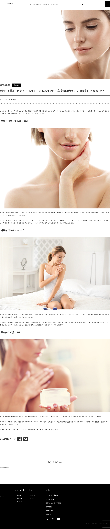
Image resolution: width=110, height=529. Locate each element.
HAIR (19, 495)
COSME (32, 495)
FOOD (19, 498)
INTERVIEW (50, 499)
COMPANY (49, 511)
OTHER (19, 502)
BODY (32, 498)
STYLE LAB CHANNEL (53, 503)
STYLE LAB (9, 3)
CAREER (49, 507)
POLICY (48, 515)
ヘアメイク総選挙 (52, 495)
